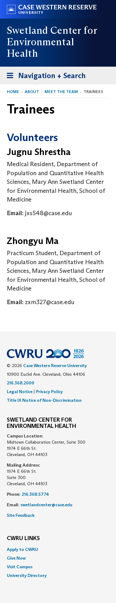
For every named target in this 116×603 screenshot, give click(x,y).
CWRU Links (23, 538)
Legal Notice (19, 391)
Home (13, 91)
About (32, 91)
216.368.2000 (20, 383)
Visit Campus (19, 567)
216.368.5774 (35, 494)
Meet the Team (61, 91)
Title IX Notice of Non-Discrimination (44, 400)
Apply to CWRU (22, 549)
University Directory (27, 575)
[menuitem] (58, 549)
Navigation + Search (44, 76)
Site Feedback (21, 515)
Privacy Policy (49, 391)
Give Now (16, 558)
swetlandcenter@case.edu (46, 505)
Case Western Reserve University (55, 365)
